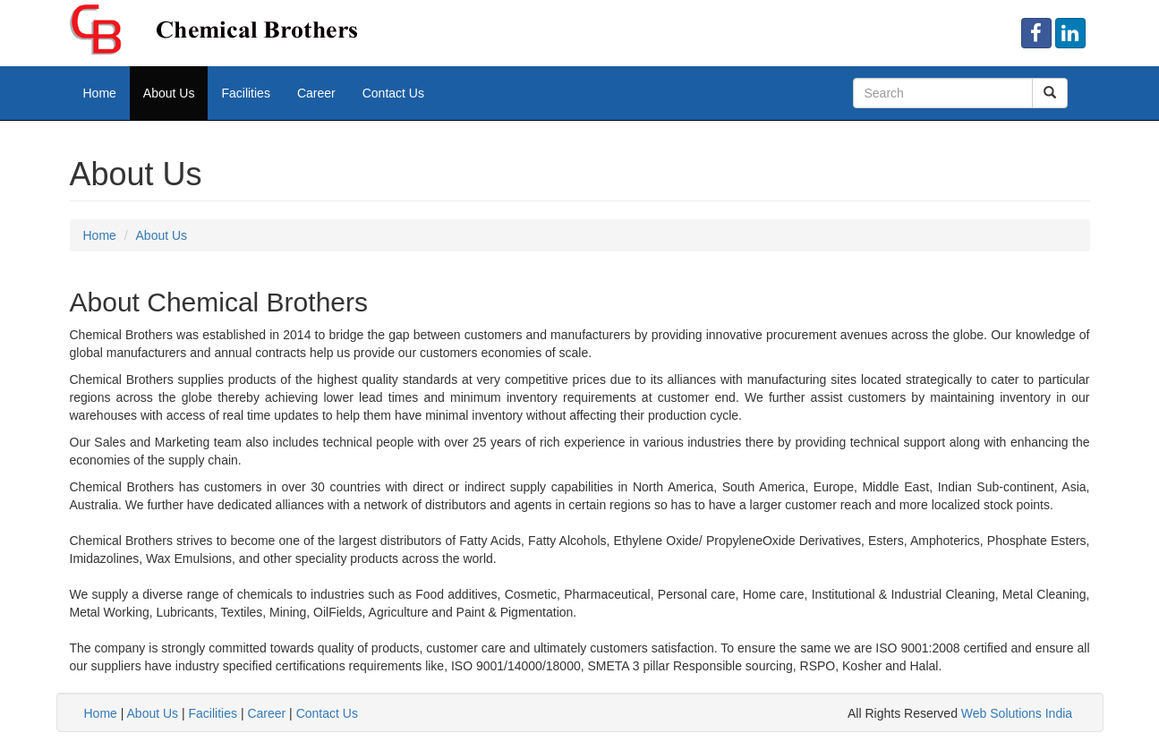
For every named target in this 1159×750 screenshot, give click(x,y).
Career (316, 93)
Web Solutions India (1016, 713)
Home (99, 93)
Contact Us (393, 93)
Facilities (245, 93)
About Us (169, 93)
